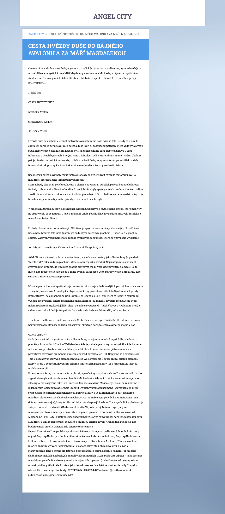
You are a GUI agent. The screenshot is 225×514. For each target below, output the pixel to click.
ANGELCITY (36, 34)
